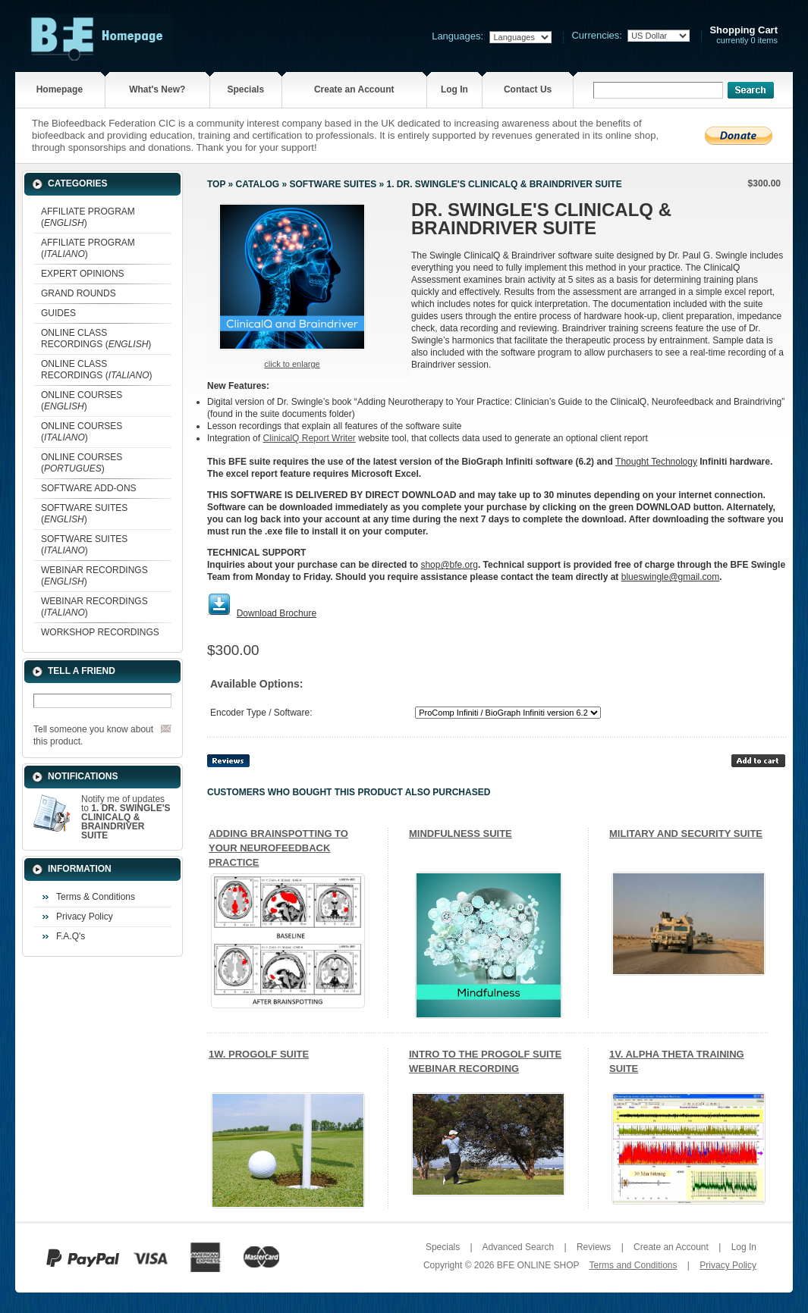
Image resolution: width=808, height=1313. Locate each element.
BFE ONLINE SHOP (538, 1265)
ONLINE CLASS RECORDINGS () (96, 338)
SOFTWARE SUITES (332, 184)
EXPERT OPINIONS (82, 273)
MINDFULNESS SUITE (460, 833)
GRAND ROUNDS (78, 293)
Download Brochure (276, 613)
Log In (454, 89)
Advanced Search (518, 1247)
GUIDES (58, 313)
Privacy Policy (84, 916)
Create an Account (354, 89)
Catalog (258, 184)
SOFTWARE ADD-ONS (89, 488)
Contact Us (528, 89)
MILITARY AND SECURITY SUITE (685, 833)
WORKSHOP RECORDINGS (100, 632)
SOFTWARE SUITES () (84, 514)
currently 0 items (743, 35)
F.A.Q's (70, 936)
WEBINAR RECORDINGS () (94, 576)
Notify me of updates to (126, 817)
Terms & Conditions (95, 897)
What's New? (157, 89)
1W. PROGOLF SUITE (259, 1054)
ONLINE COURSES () (81, 401)
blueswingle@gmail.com (670, 577)
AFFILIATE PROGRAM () (88, 217)
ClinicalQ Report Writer (309, 438)
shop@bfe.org (449, 564)
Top (216, 184)
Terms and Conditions (633, 1265)
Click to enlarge (291, 363)
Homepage (59, 89)
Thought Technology (656, 461)
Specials (245, 89)
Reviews (594, 1247)
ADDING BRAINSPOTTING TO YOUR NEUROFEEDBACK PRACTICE (278, 848)
